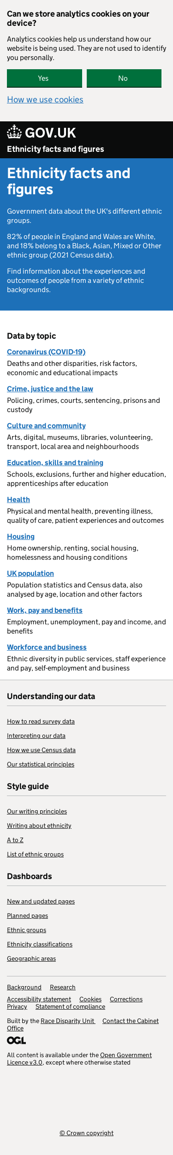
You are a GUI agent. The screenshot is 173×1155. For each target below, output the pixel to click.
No (123, 78)
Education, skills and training (55, 462)
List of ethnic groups (35, 854)
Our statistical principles (40, 764)
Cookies (90, 999)
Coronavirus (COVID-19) (46, 351)
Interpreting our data (36, 735)
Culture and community (46, 425)
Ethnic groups (26, 930)
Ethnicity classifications (39, 944)
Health (18, 499)
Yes (43, 78)
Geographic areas (31, 958)
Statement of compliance (70, 1006)
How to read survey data (41, 721)
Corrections (126, 999)
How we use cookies (45, 99)
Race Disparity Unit (68, 1021)
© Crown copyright (86, 1133)
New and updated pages (41, 901)
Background (24, 987)
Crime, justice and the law (50, 388)
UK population (30, 573)
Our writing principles (37, 811)
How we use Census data (41, 750)
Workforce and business (47, 647)
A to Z (15, 840)
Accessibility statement (39, 999)
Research (63, 987)
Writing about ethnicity (39, 825)
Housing (21, 536)
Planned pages (27, 915)
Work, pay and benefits (45, 610)
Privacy (17, 1006)
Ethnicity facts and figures (55, 149)
